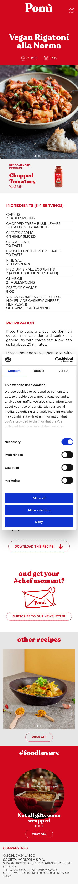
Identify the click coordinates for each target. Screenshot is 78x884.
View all (39, 737)
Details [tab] (39, 371)
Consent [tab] (14, 371)
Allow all (39, 498)
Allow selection (39, 510)
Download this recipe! (34, 546)
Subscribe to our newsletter (39, 616)
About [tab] (63, 371)
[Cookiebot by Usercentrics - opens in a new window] (55, 359)
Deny (39, 522)
